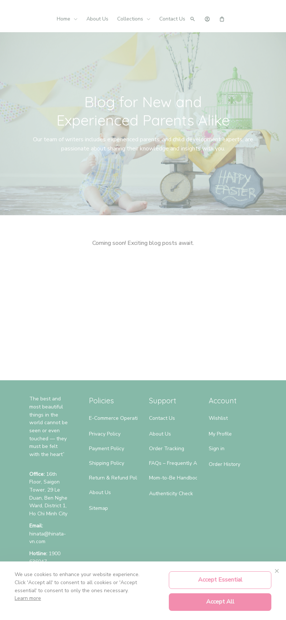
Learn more (28, 598)
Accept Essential (220, 580)
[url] (48, 538)
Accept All (220, 602)
